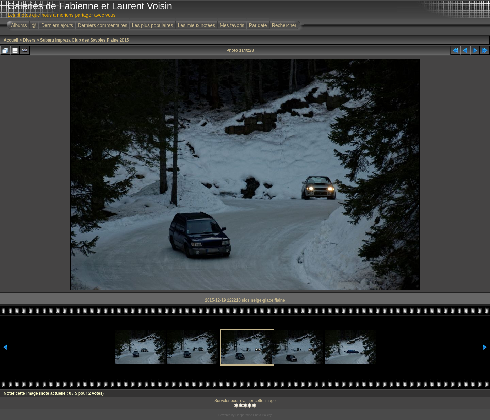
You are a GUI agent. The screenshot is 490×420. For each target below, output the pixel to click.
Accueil (11, 40)
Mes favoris (232, 25)
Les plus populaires (152, 25)
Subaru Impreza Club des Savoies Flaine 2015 (84, 40)
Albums (19, 25)
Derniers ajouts (57, 25)
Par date (258, 25)
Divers (29, 40)
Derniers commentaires (102, 25)
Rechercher (284, 25)
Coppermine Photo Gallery (253, 415)
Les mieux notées (196, 25)
